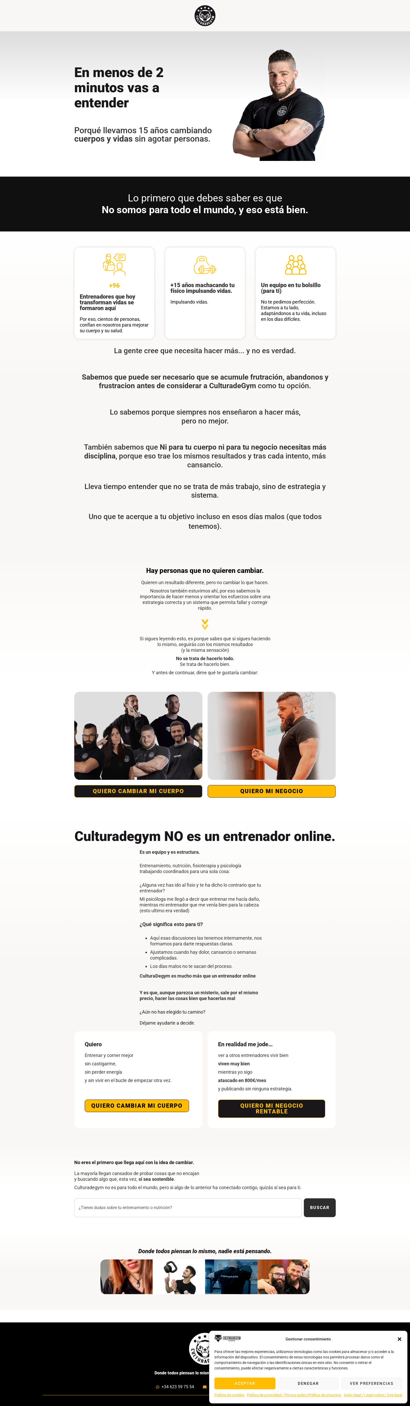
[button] (399, 1339)
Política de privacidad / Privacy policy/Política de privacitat (294, 1395)
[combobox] (188, 1207)
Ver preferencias (372, 1383)
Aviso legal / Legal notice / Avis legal (373, 1395)
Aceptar (245, 1383)
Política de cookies (229, 1395)
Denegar (308, 1383)
